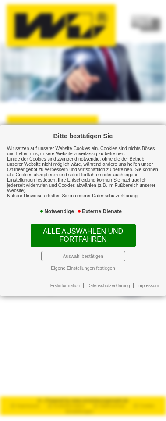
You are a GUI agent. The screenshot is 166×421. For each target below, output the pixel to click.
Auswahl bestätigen (83, 256)
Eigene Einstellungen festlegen (83, 268)
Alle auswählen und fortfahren (83, 235)
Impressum (148, 285)
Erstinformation (65, 285)
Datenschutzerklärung (108, 285)
